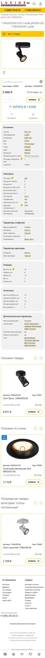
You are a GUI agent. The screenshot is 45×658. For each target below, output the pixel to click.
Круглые (36, 340)
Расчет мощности (32, 156)
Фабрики (5, 587)
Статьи (27, 606)
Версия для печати (41, 81)
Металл (27, 153)
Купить (34, 100)
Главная (5, 14)
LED (25, 178)
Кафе (26, 329)
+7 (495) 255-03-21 (33, 10)
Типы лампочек (31, 608)
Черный (27, 150)
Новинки (5, 595)
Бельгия (16, 81)
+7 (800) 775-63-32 (12, 10)
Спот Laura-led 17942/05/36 (17, 547)
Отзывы (28, 600)
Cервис (29, 579)
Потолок (27, 321)
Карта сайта (6, 600)
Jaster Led (28, 138)
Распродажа (7, 592)
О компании (9, 579)
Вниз (32, 239)
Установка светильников (34, 587)
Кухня (26, 324)
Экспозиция (36, 326)
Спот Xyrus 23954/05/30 (15, 398)
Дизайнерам (29, 598)
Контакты (6, 584)
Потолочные (32, 14)
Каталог (13, 14)
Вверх (26, 239)
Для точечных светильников (30, 344)
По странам (6, 590)
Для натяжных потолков (29, 339)
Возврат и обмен (31, 592)
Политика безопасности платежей (22, 624)
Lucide (7, 81)
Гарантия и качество (32, 590)
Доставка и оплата (32, 584)
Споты (21, 14)
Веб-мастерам (30, 595)
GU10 (26, 196)
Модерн (27, 147)
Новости (28, 603)
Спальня (32, 329)
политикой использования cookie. (23, 640)
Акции (4, 598)
